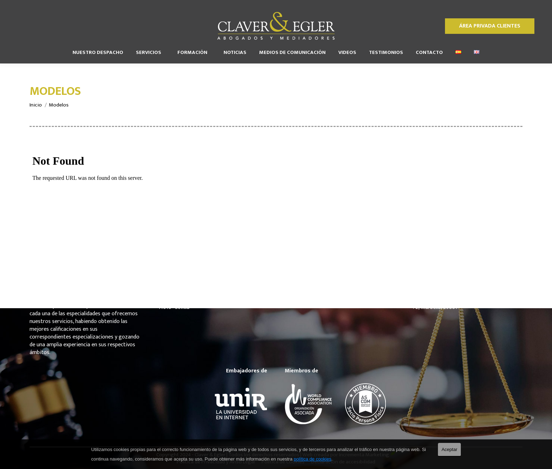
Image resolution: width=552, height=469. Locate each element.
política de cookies (312, 459)
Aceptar (449, 449)
